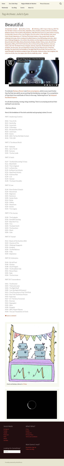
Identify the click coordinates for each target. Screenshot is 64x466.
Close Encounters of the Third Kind (39, 34)
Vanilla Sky (35, 53)
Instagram (6, 429)
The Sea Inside (41, 49)
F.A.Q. (27, 429)
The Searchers (49, 49)
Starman (33, 46)
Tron (16, 53)
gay (15, 38)
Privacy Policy (29, 435)
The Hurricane (14, 47)
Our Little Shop (13, 3)
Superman (38, 46)
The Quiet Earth (14, 49)
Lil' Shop (24, 384)
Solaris (7, 46)
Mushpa (33, 42)
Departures (16, 36)
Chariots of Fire (17, 34)
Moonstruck (27, 42)
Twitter (5, 431)
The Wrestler (34, 51)
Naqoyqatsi (8, 44)
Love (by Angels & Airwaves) (42, 40)
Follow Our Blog (30, 449)
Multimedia (5, 7)
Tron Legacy (21, 53)
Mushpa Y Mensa (40, 42)
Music (24, 29)
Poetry (28, 29)
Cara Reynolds (9, 34)
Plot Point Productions (22, 44)
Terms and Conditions (31, 436)
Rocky (38, 44)
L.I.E (21, 40)
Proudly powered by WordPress (13, 462)
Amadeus (38, 31)
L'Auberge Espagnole (13, 40)
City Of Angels (26, 34)
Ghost (18, 38)
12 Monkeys (36, 29)
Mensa (21, 42)
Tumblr (5, 433)
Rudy (42, 44)
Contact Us (29, 433)
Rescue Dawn (32, 44)
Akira (33, 31)
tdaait (46, 53)
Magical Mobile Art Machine (28, 3)
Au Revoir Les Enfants (51, 31)
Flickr (5, 436)
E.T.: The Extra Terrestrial (26, 36)
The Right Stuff (32, 49)
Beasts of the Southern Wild (18, 32)
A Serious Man (21, 31)
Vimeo (5, 438)
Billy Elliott (35, 32)
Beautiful (14, 24)
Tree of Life (11, 53)
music (46, 42)
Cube (50, 34)
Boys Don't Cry (42, 32)
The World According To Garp (22, 51)
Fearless (35, 36)
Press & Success (44, 3)
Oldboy (14, 44)
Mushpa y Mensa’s (18, 91)
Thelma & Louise (42, 51)
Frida (40, 36)
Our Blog (14, 7)
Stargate (27, 46)
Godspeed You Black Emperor (29, 38)
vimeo (39, 53)
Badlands (7, 32)
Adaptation (29, 31)
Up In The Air (28, 53)
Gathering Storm (9, 38)
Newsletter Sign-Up (31, 447)
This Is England (51, 51)
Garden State (45, 36)
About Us (30, 7)
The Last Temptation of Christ (26, 47)
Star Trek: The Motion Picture (17, 46)
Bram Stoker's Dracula (53, 32)
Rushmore (46, 44)
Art (21, 29)
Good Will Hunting (42, 38)
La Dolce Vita (26, 40)
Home (3, 3)
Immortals (50, 38)
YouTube (6, 440)
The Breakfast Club (47, 46)
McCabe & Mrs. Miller (13, 42)
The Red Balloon (23, 49)
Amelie (43, 31)
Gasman (52, 36)
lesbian (32, 40)
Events (22, 7)
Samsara (52, 44)
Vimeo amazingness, (33, 91)
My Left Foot (52, 42)
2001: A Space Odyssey (46, 29)
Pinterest (6, 435)
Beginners (29, 32)
